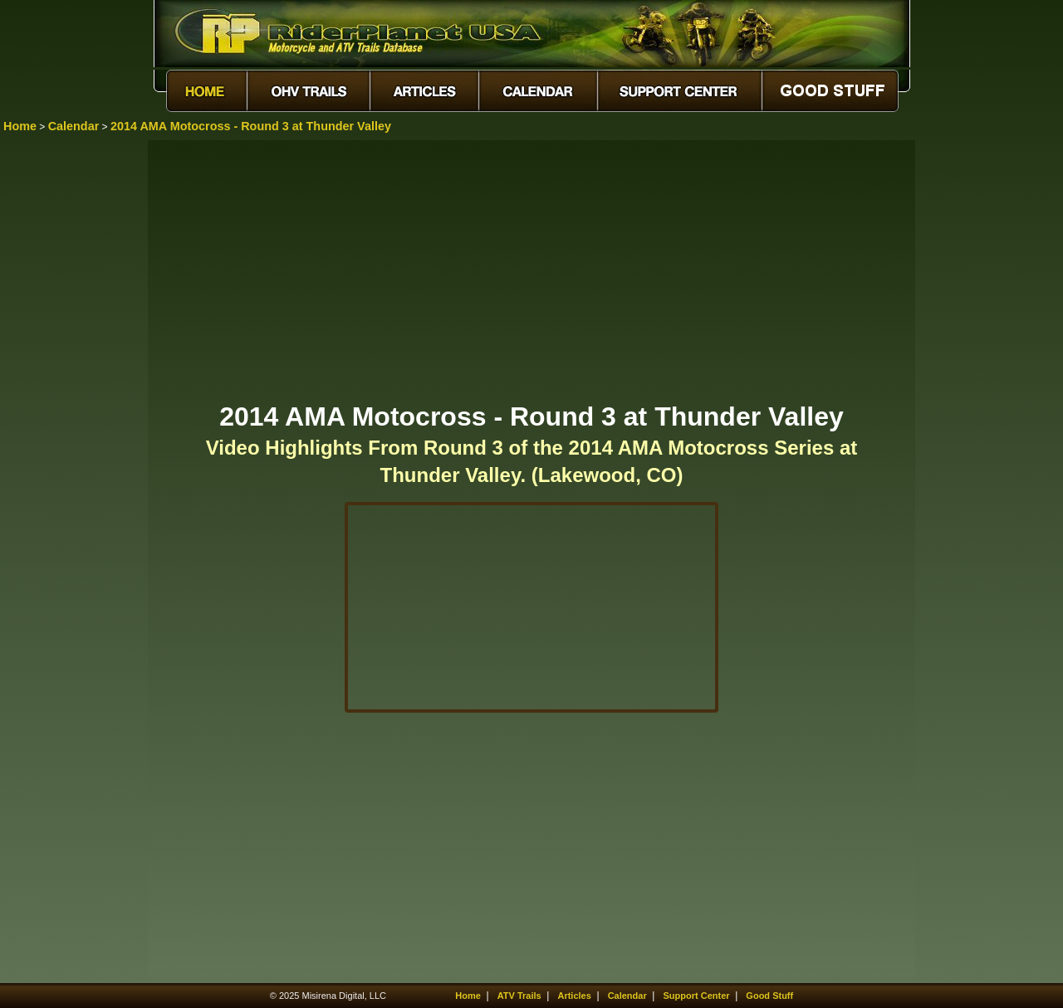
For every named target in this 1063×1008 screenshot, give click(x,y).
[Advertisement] (531, 269)
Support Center (697, 996)
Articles (573, 996)
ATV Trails (519, 996)
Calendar (74, 126)
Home (20, 126)
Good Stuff (769, 996)
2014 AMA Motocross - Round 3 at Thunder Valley (250, 126)
